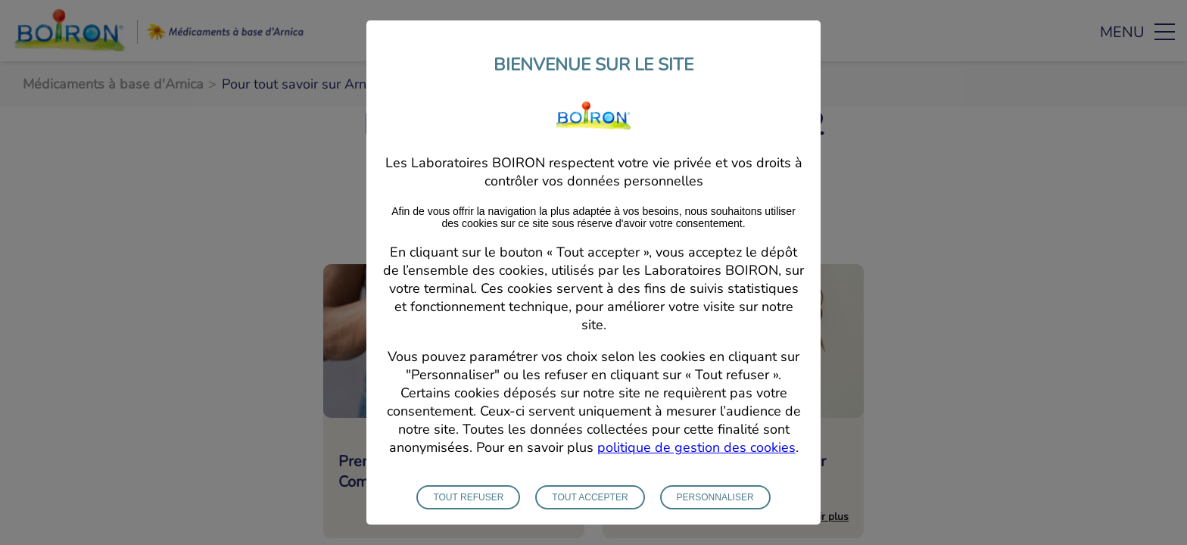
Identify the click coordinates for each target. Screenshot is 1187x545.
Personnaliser (715, 507)
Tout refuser (468, 507)
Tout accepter (590, 507)
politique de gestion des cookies (696, 457)
